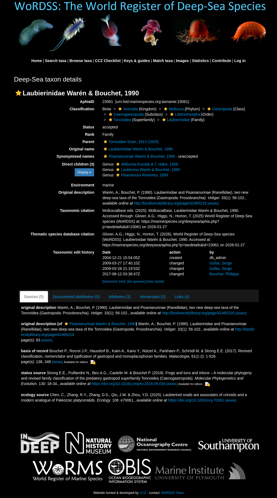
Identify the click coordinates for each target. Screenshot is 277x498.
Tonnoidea (119, 120)
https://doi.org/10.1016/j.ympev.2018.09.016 (128, 383)
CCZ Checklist (108, 61)
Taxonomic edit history (73, 252)
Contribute (221, 61)
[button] (18, 93)
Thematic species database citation (62, 234)
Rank (89, 134)
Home (36, 61)
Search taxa (55, 61)
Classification (81, 109)
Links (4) (182, 297)
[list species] (136, 281)
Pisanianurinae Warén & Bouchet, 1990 (138, 156)
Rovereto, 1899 (141, 175)
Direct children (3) (78, 164)
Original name (81, 149)
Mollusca (173, 109)
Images (182, 61)
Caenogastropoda (125, 114)
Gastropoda (219, 109)
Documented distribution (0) (76, 297)
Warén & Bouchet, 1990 (147, 169)
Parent (88, 142)
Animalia (127, 109)
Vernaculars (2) (152, 297)
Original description (76, 192)
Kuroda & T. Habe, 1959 (146, 164)
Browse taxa (80, 61)
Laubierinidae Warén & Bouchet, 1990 (137, 149)
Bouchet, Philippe (224, 274)
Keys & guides (137, 61)
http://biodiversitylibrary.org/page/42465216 (170, 203)
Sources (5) (34, 297)
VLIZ (142, 493)
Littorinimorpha (184, 114)
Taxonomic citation (77, 210)
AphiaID (87, 101)
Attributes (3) (119, 297)
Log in (240, 61)
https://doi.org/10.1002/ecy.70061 (196, 400)
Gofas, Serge (220, 263)
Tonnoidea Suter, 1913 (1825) (130, 142)
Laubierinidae (175, 120)
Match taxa (163, 61)
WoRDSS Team (172, 493)
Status (88, 127)
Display (84, 172)
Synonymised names (75, 156)
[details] (213, 203)
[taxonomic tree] (113, 281)
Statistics (200, 61)
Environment (82, 185)
